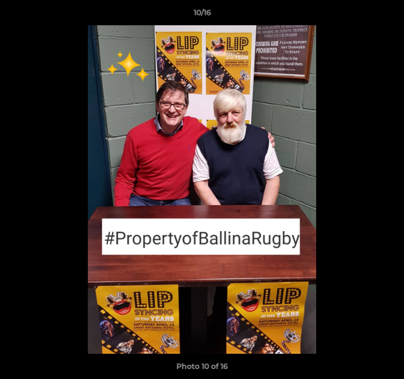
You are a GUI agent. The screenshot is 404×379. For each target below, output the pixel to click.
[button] (391, 15)
